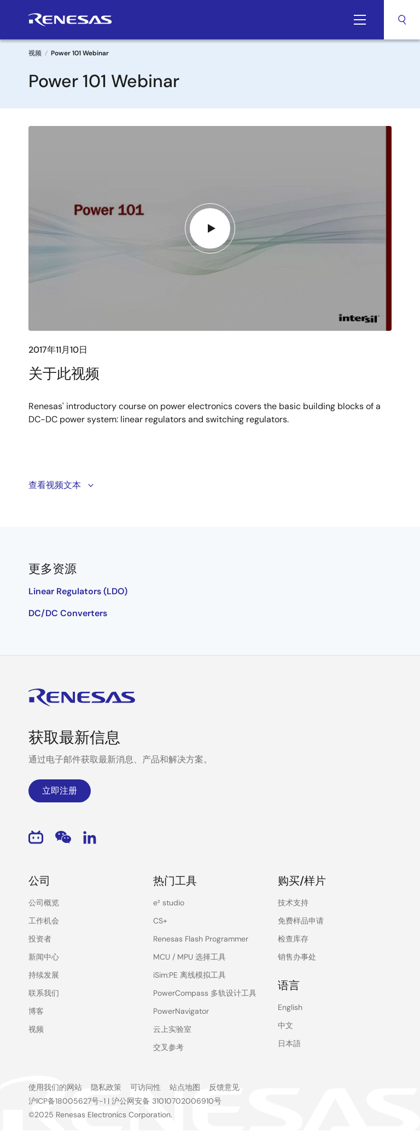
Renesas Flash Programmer (200, 939)
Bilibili (35, 837)
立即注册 (59, 790)
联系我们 (43, 993)
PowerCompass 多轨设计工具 (204, 993)
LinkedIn (89, 837)
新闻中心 (43, 957)
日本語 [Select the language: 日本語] (289, 1043)
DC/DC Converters (67, 613)
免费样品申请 (301, 921)
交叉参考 (168, 1047)
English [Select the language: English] (290, 1007)
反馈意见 (224, 1087)
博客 (36, 1011)
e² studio (168, 903)
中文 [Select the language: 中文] (285, 1025)
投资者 (39, 939)
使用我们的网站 (55, 1087)
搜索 (402, 19)
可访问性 (145, 1087)
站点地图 (185, 1087)
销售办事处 (297, 957)
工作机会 (43, 921)
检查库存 (293, 939)
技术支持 (293, 903)
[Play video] (210, 228)
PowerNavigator (181, 1011)
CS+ (160, 921)
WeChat (63, 837)
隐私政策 (106, 1087)
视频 (35, 53)
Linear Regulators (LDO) (77, 591)
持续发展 (43, 975)
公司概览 (43, 903)
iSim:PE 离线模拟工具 (189, 975)
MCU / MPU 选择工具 (189, 957)
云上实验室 (172, 1029)
